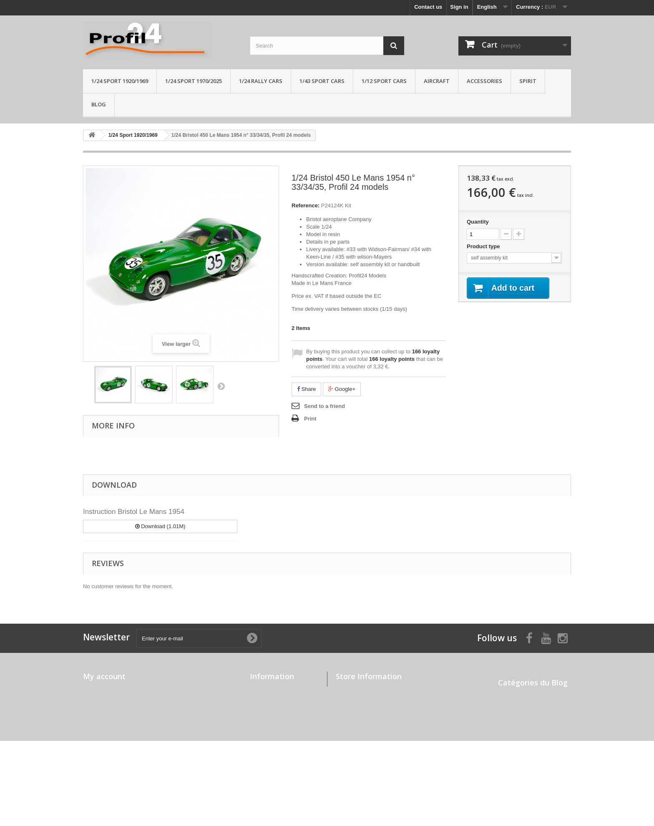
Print (310, 419)
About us (261, 733)
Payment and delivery (278, 744)
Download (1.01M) (160, 526)
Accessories (484, 81)
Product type (484, 246)
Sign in (459, 7)
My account (104, 676)
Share (306, 389)
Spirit (527, 81)
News (505, 707)
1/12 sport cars (384, 81)
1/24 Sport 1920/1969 (119, 81)
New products (268, 701)
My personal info (104, 722)
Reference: (305, 205)
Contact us (428, 7)
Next (221, 386)
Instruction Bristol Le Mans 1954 (133, 512)
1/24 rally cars (260, 81)
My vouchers (99, 733)
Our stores (263, 711)
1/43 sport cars (322, 81)
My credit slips (102, 701)
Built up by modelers (525, 696)
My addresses (101, 711)
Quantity (478, 222)
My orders (96, 690)
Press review (514, 718)
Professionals (267, 773)
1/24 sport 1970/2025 (193, 81)
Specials (261, 690)
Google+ (341, 389)
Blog (98, 104)
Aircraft (437, 81)
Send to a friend (324, 406)
